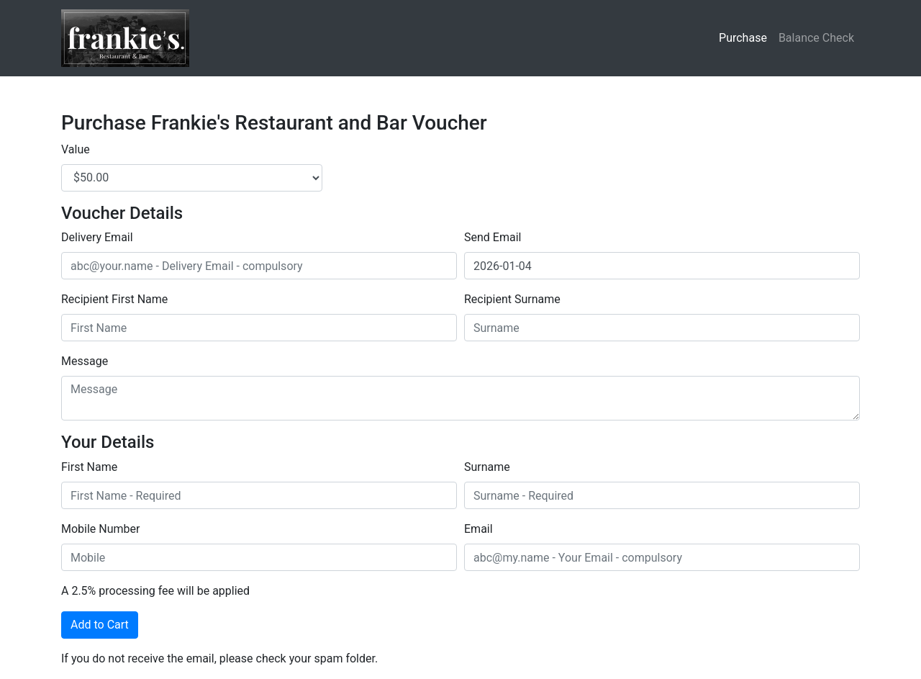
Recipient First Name (114, 299)
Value (75, 149)
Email (478, 529)
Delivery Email (97, 237)
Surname (487, 467)
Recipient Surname (512, 299)
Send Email (492, 237)
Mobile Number (100, 529)
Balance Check (816, 38)
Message (84, 361)
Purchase (743, 38)
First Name (89, 467)
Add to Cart (100, 624)
